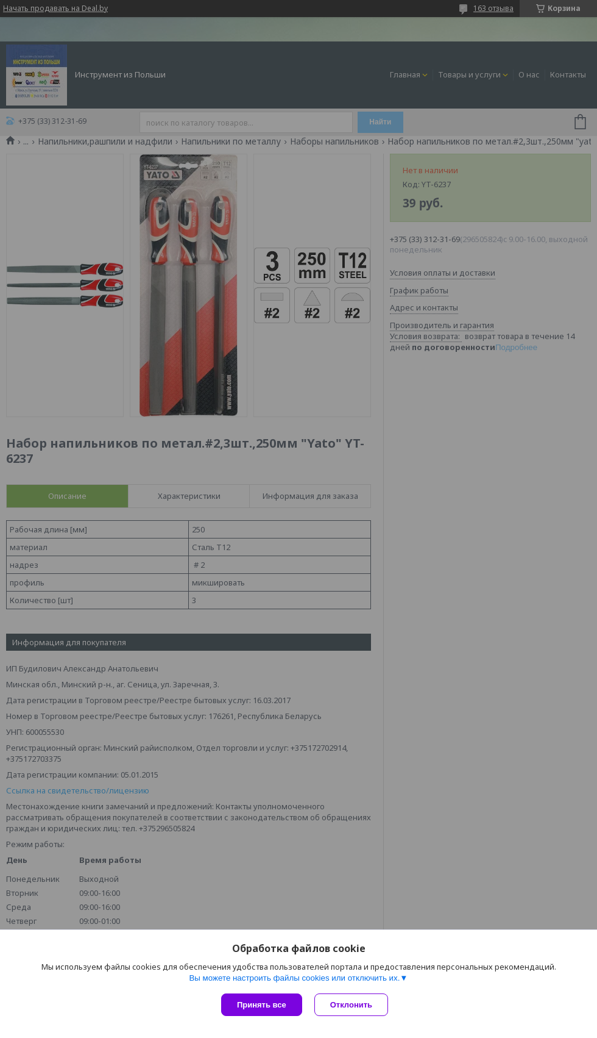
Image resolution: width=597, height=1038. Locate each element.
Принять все (261, 1004)
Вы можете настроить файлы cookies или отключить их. (294, 978)
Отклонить (351, 1004)
